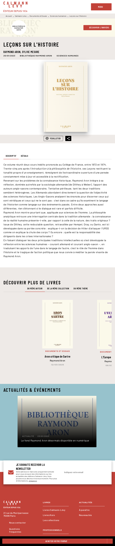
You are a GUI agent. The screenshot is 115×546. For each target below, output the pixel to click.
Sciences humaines (58, 16)
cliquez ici (33, 481)
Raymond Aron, (12, 52)
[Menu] (101, 6)
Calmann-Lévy (21, 16)
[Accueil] (15, 7)
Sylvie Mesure (30, 52)
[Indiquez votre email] (81, 472)
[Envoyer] (103, 472)
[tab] (11, 155)
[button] (97, 27)
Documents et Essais (38, 16)
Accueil (9, 16)
